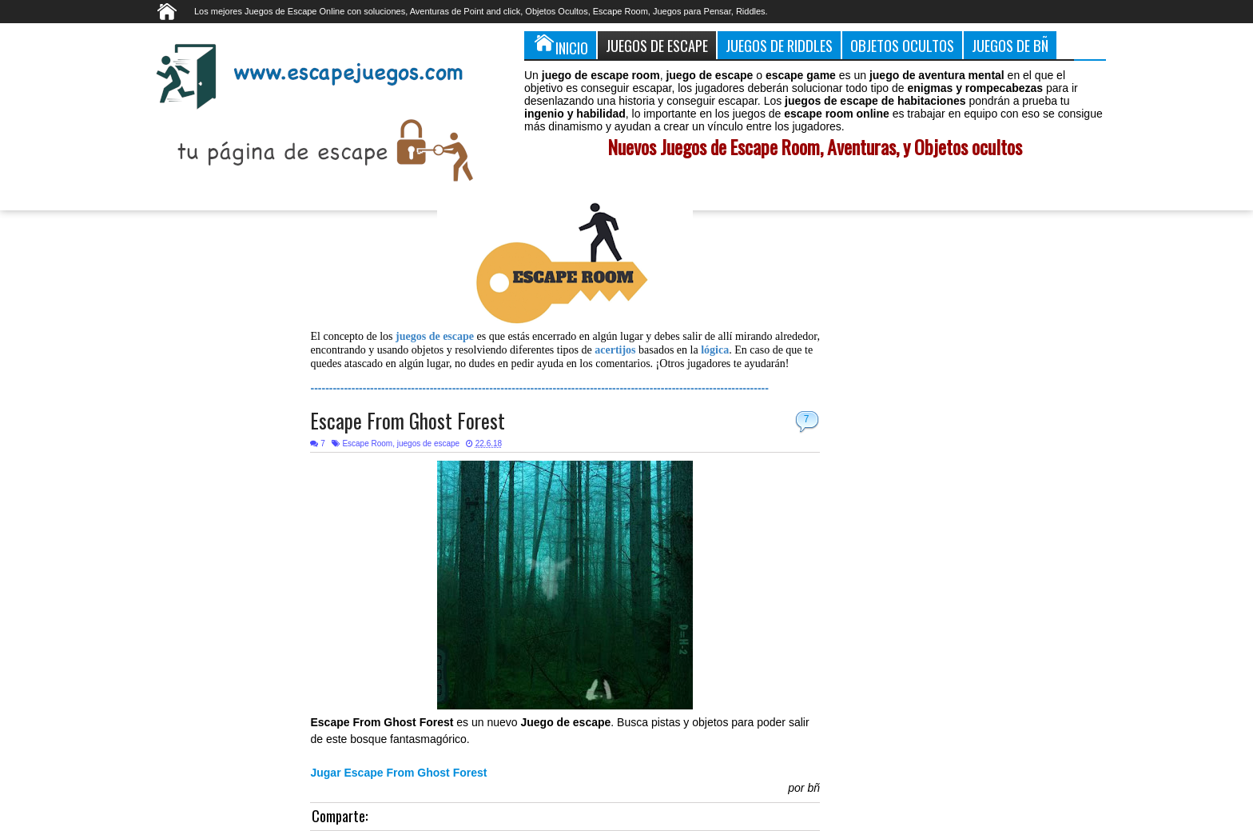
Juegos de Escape (657, 45)
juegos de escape (428, 443)
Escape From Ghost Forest (407, 420)
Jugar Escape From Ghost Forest (398, 772)
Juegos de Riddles (779, 45)
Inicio (560, 44)
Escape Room (367, 443)
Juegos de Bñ (1010, 45)
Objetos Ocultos (902, 45)
